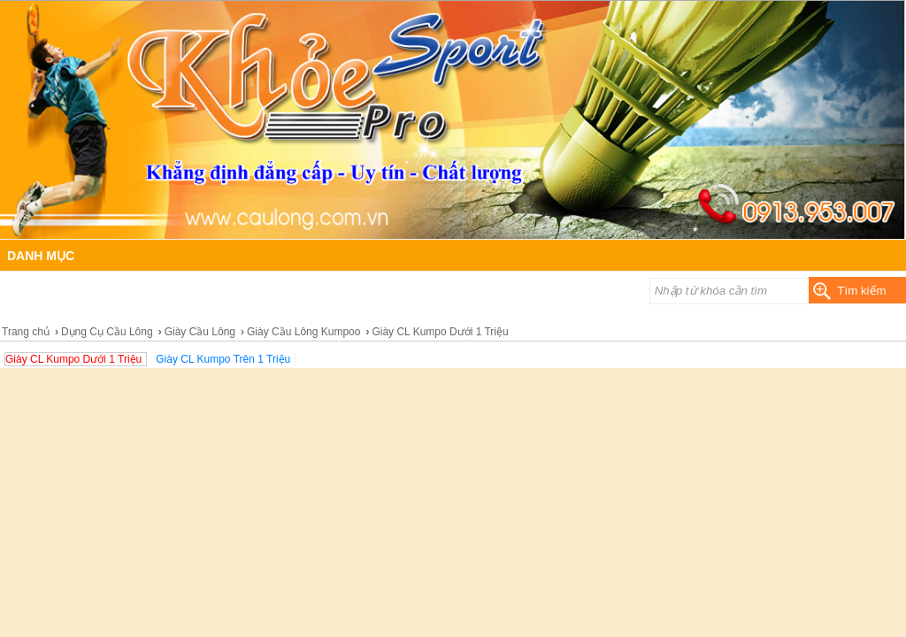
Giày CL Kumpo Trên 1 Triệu (223, 359)
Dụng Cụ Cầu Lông (107, 332)
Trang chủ (26, 332)
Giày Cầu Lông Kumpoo (303, 332)
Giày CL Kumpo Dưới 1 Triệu (73, 359)
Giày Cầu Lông (200, 332)
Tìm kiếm (861, 290)
